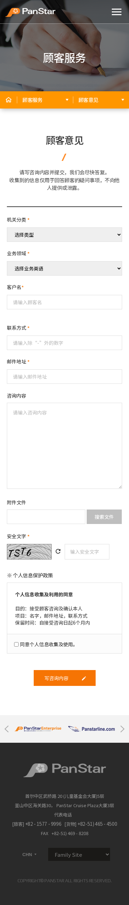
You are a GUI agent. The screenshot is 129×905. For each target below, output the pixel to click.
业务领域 (18, 253)
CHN (29, 854)
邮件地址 (18, 361)
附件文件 (16, 502)
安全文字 (18, 537)
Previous (6, 729)
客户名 (15, 287)
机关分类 (18, 219)
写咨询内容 (65, 678)
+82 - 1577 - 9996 (43, 823)
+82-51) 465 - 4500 (97, 823)
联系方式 (18, 327)
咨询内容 (16, 395)
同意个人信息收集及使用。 (49, 644)
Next (122, 729)
